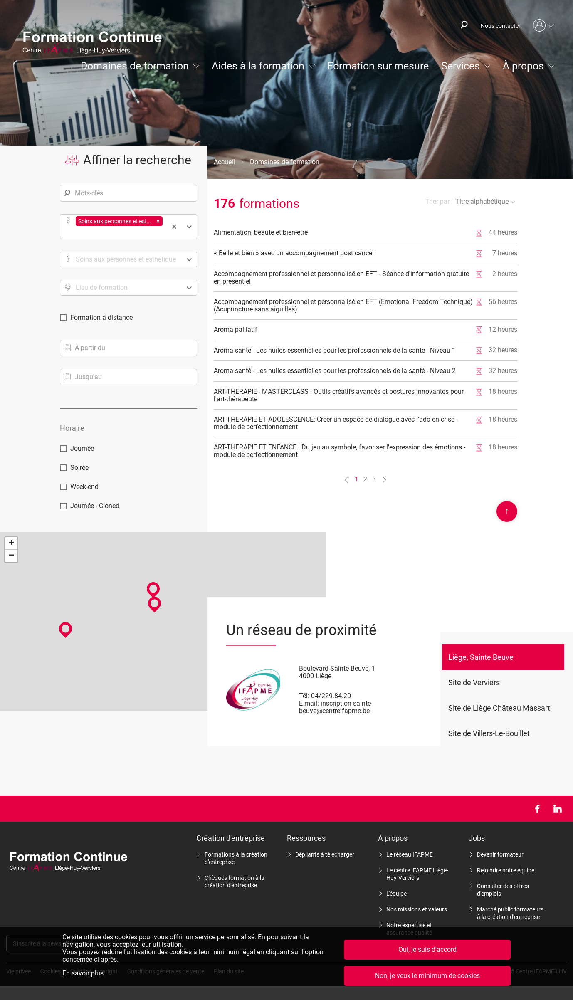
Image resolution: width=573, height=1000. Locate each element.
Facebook (537, 808)
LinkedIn (557, 808)
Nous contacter (501, 25)
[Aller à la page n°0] (346, 479)
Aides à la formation (258, 66)
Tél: (304, 696)
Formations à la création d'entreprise (236, 858)
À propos (523, 66)
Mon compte (544, 26)
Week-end (84, 487)
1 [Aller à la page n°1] (356, 479)
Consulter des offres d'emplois (503, 890)
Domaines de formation (135, 66)
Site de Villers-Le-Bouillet (489, 733)
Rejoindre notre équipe (505, 870)
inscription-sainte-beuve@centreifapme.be (336, 707)
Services (460, 66)
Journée (82, 448)
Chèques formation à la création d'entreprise (234, 881)
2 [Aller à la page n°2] (365, 479)
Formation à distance (101, 317)
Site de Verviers (474, 682)
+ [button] (11, 543)
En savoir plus (83, 973)
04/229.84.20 (331, 696)
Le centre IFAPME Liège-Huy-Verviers (417, 874)
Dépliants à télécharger (324, 854)
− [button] (11, 556)
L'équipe (396, 893)
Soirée (79, 468)
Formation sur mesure (378, 66)
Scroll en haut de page (506, 511)
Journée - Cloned (94, 506)
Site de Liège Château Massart (499, 708)
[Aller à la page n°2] (384, 479)
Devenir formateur (500, 854)
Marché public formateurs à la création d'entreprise (510, 913)
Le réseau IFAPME (409, 854)
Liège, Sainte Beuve (481, 657)
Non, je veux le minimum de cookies (427, 976)
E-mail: (309, 703)
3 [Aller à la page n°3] (374, 479)
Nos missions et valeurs (416, 909)
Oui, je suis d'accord (427, 949)
